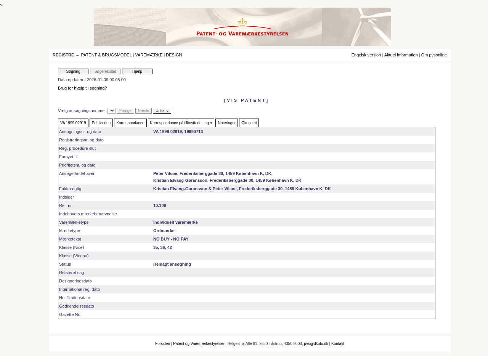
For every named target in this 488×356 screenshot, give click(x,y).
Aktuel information (401, 55)
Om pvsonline (434, 55)
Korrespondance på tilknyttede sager (181, 123)
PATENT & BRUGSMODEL (106, 55)
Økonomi (249, 123)
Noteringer (227, 123)
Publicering (101, 123)
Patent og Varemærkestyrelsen (199, 344)
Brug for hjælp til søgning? (82, 88)
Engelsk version (366, 55)
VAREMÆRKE (148, 55)
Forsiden (162, 344)
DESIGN (174, 55)
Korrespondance (130, 123)
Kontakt (337, 344)
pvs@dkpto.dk (316, 344)
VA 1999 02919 (73, 123)
